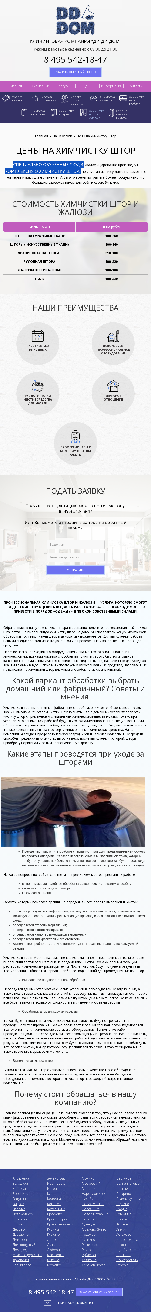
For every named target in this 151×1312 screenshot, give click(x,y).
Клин (50, 1193)
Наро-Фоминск (93, 1193)
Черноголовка (127, 1239)
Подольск (89, 1234)
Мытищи (88, 1188)
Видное (18, 1204)
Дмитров (20, 1239)
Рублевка (89, 1255)
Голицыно (20, 1219)
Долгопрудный (24, 1244)
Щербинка (124, 1250)
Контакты (135, 86)
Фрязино (123, 1224)
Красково (54, 1214)
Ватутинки (20, 1199)
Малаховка (55, 1255)
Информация (111, 86)
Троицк (121, 1219)
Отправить (75, 570)
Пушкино (88, 1239)
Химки (121, 1229)
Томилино (124, 1214)
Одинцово (90, 1224)
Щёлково (123, 1255)
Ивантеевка (56, 1183)
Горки (17, 1224)
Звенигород (22, 1265)
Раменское (90, 1244)
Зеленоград (56, 1178)
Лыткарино (55, 1244)
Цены (87, 86)
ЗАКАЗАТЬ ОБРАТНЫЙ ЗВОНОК (75, 72)
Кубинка (53, 1229)
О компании (39, 86)
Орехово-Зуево (94, 1229)
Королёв (54, 1204)
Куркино (53, 1234)
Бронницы (21, 1193)
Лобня (52, 1239)
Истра (52, 1188)
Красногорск (57, 1219)
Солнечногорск (128, 1183)
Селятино (89, 1260)
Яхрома (122, 1265)
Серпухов (123, 1178)
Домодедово (23, 1250)
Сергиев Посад (93, 1265)
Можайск (54, 1265)
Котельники (56, 1209)
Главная (16, 86)
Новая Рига (91, 1209)
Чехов (121, 1244)
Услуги (64, 86)
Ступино (122, 1204)
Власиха (19, 1209)
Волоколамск (23, 1214)
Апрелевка (21, 1178)
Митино (53, 1260)
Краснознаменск (60, 1224)
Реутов (87, 1250)
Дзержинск (21, 1234)
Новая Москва (93, 1204)
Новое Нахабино (95, 1214)
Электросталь (127, 1260)
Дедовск (19, 1229)
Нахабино (89, 1199)
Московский (91, 1183)
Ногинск (88, 1219)
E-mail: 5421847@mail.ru (75, 1303)
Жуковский (21, 1260)
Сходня (121, 1209)
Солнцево (124, 1188)
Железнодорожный (27, 1255)
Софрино (123, 1193)
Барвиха (19, 1188)
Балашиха (20, 1183)
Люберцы (54, 1250)
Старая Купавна (128, 1199)
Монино (88, 1178)
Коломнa (54, 1199)
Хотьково (123, 1234)
